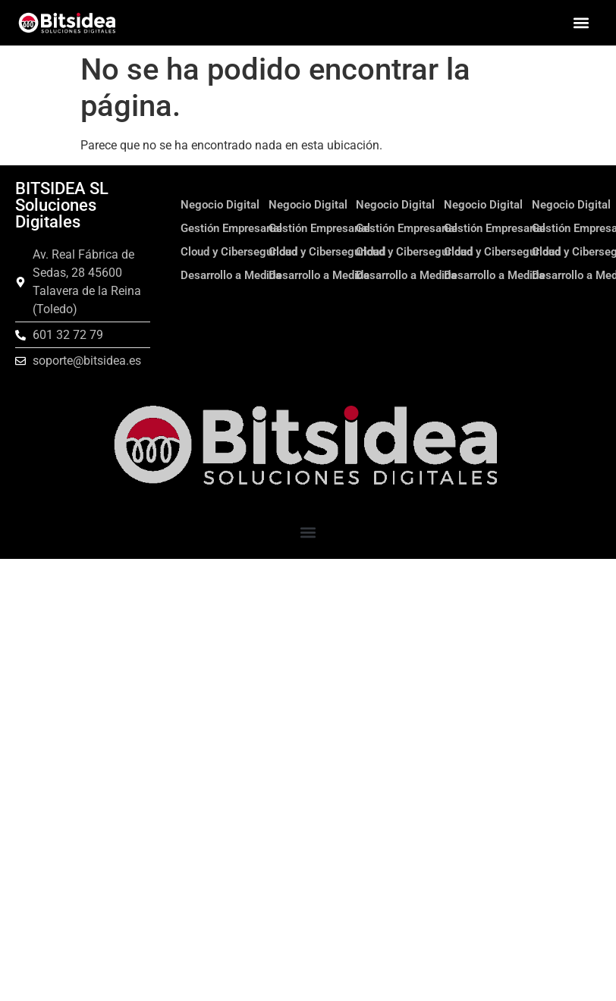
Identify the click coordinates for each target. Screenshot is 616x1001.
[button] (580, 23)
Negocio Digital (220, 205)
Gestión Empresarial (231, 228)
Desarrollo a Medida (231, 275)
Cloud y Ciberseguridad (239, 252)
